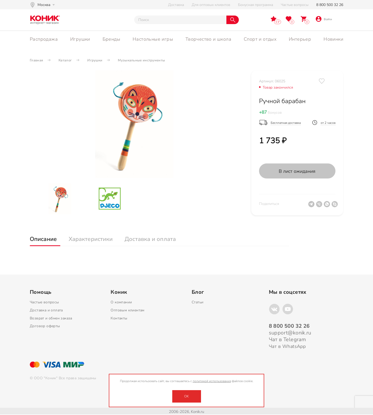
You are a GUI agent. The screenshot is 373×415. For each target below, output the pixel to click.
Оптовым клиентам (127, 310)
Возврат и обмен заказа (51, 318)
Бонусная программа (255, 4)
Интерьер (300, 39)
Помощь (40, 292)
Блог (198, 292)
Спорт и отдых (260, 39)
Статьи (197, 302)
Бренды (111, 39)
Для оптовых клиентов (211, 4)
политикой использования (212, 381)
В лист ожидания (297, 171)
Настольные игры (153, 39)
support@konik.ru (290, 332)
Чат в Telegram (287, 339)
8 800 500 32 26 (329, 4)
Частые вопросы (295, 4)
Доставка (176, 4)
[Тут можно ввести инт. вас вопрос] (180, 20)
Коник (119, 292)
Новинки (333, 39)
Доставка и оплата (46, 310)
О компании (121, 302)
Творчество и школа (208, 39)
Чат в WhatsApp (287, 346)
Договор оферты (45, 326)
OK (186, 396)
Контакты (119, 318)
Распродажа (44, 39)
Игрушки (80, 39)
